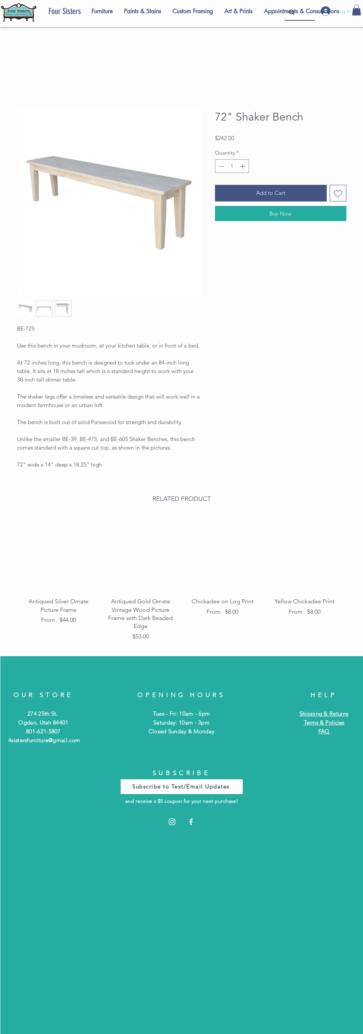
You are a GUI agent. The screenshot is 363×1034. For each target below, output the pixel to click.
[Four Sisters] (77, 11)
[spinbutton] (232, 166)
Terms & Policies (324, 722)
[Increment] (243, 166)
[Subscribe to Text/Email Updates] (182, 786)
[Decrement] (220, 166)
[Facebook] (190, 821)
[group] (181, 581)
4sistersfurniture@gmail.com (44, 740)
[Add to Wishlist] (338, 193)
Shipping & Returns (323, 713)
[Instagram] (172, 821)
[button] (356, 10)
